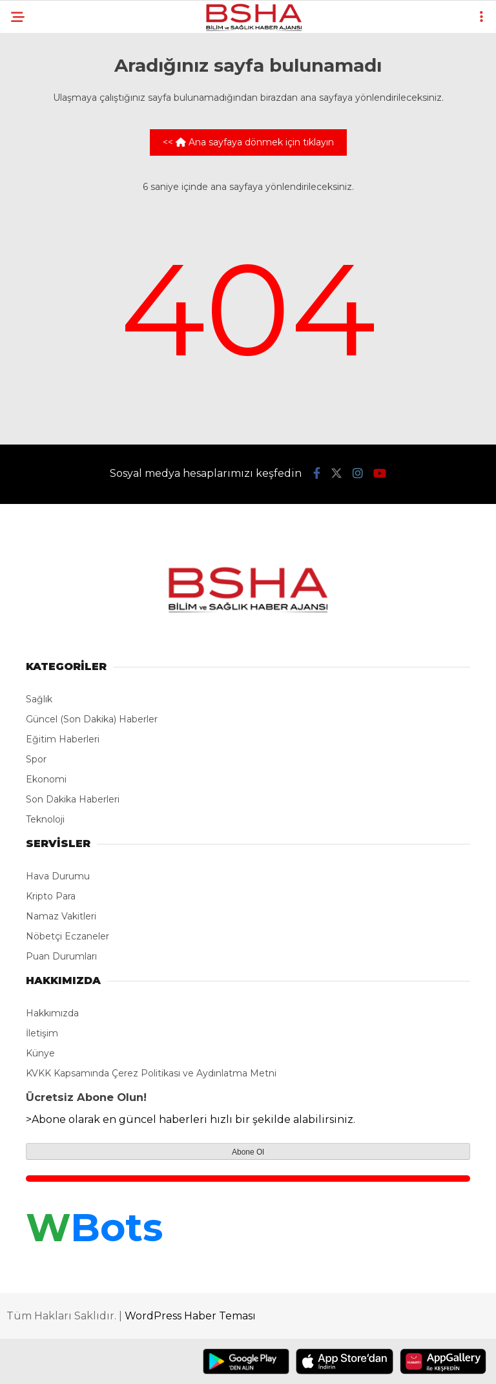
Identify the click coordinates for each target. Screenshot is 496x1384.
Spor (36, 759)
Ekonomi (46, 779)
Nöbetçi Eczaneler (67, 936)
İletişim (42, 1033)
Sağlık (39, 699)
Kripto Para (51, 896)
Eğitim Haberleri (62, 739)
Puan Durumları (61, 956)
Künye (40, 1053)
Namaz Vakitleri (61, 916)
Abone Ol (248, 1152)
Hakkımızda (52, 1013)
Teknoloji (45, 819)
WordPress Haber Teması (190, 1316)
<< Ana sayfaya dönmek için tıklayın (248, 142)
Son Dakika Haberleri (72, 799)
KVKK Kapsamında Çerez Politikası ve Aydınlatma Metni (151, 1073)
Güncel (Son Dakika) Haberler (92, 719)
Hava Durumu (58, 876)
